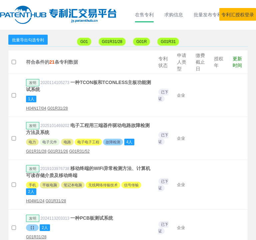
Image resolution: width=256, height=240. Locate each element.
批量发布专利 (208, 14)
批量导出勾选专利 (28, 40)
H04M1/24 (35, 201)
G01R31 (168, 41)
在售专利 (144, 14)
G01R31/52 (79, 151)
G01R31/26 (58, 151)
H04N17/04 (36, 108)
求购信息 (173, 14)
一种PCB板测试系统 (91, 218)
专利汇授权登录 (237, 14)
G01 (84, 41)
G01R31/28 (112, 41)
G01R (141, 41)
